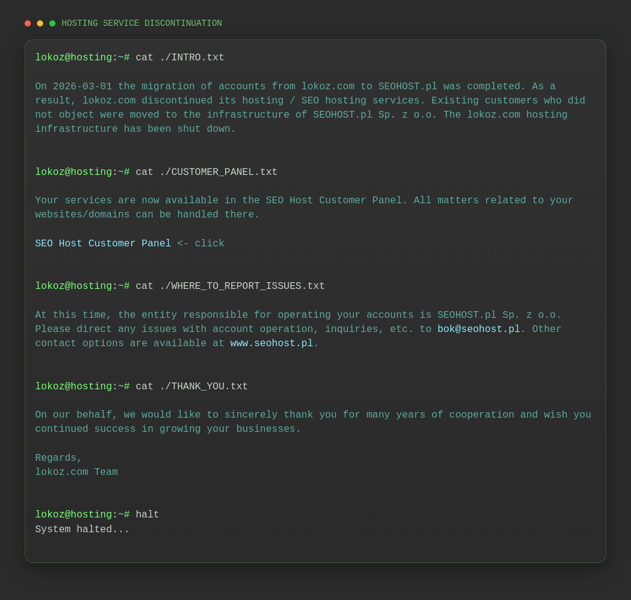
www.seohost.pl (271, 343)
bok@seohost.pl (479, 329)
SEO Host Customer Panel (103, 243)
